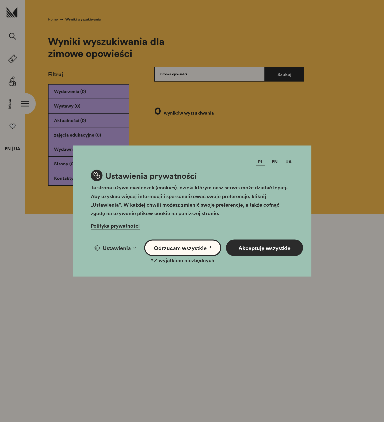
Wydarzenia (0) (70, 91)
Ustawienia (115, 248)
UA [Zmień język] (288, 162)
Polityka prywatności (115, 225)
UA (17, 149)
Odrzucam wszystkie (183, 248)
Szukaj (284, 74)
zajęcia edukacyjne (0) (77, 135)
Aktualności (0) (70, 120)
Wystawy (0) (67, 106)
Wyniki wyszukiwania (83, 19)
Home (53, 19)
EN (8, 149)
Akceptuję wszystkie (264, 248)
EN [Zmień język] (275, 162)
